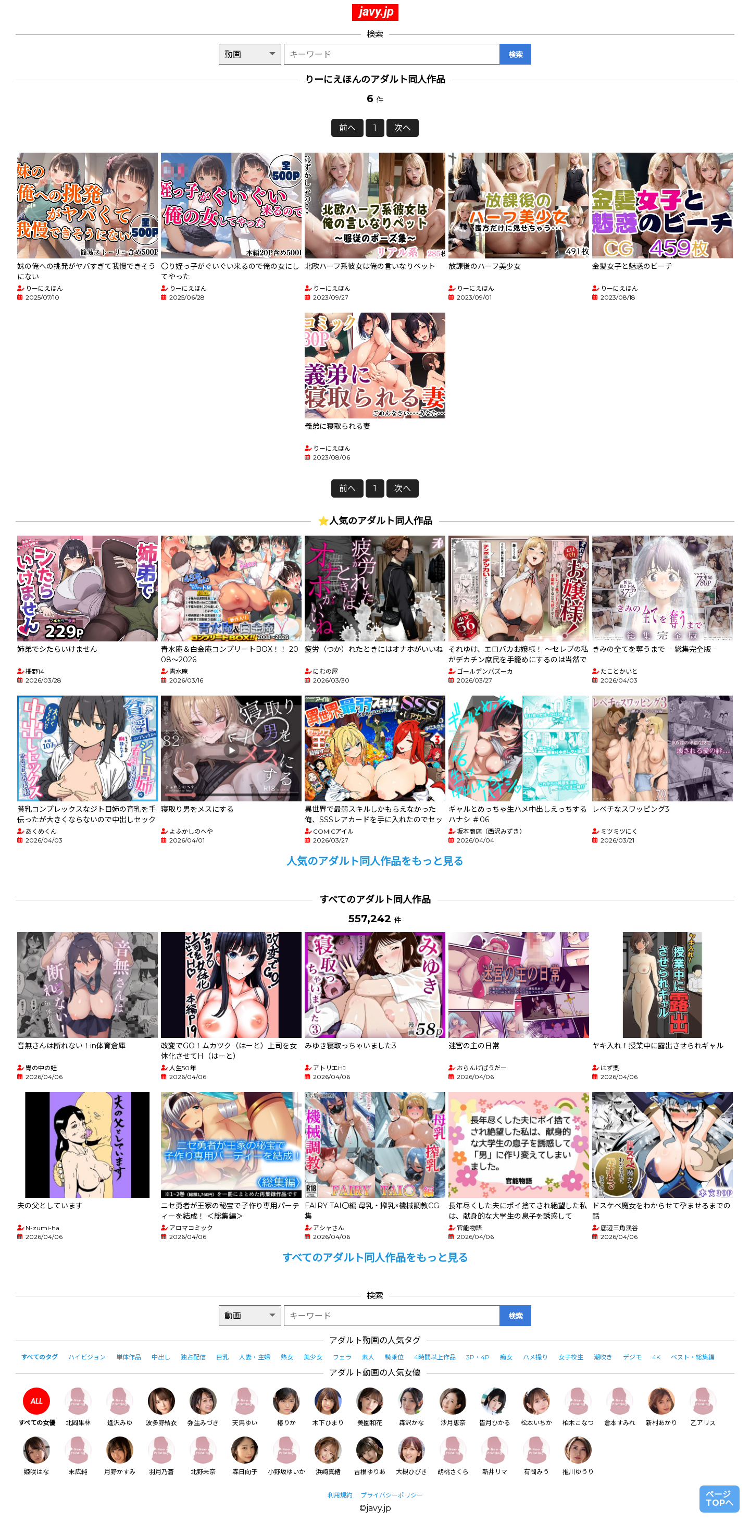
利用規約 (340, 1495)
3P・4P (478, 1357)
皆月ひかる (494, 1407)
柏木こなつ (578, 1407)
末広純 (78, 1456)
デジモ (632, 1357)
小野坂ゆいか (286, 1456)
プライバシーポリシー (391, 1495)
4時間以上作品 (435, 1357)
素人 (368, 1357)
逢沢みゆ (119, 1407)
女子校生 (570, 1357)
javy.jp (376, 11)
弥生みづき (203, 1407)
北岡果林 (78, 1407)
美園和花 (369, 1407)
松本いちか (536, 1407)
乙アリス (703, 1407)
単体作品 (128, 1357)
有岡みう (536, 1456)
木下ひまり (328, 1407)
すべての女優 (36, 1407)
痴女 (506, 1357)
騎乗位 (394, 1357)
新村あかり (661, 1407)
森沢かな (411, 1407)
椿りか (286, 1407)
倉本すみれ (619, 1407)
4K (656, 1357)
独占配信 (193, 1357)
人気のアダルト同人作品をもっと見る (375, 861)
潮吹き (603, 1357)
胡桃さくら (453, 1456)
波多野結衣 (161, 1407)
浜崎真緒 (328, 1456)
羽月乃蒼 (161, 1456)
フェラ (342, 1357)
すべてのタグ (39, 1357)
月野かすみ (119, 1456)
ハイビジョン (87, 1357)
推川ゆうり (578, 1456)
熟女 (287, 1357)
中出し (161, 1357)
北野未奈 (203, 1456)
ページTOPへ (719, 1499)
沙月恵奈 (453, 1407)
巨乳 (222, 1357)
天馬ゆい (244, 1407)
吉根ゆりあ (369, 1456)
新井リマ (494, 1456)
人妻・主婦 (254, 1357)
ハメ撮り (535, 1357)
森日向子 (244, 1456)
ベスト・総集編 (693, 1357)
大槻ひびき (411, 1456)
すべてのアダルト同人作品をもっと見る (375, 1258)
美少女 (313, 1357)
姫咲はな (36, 1456)
